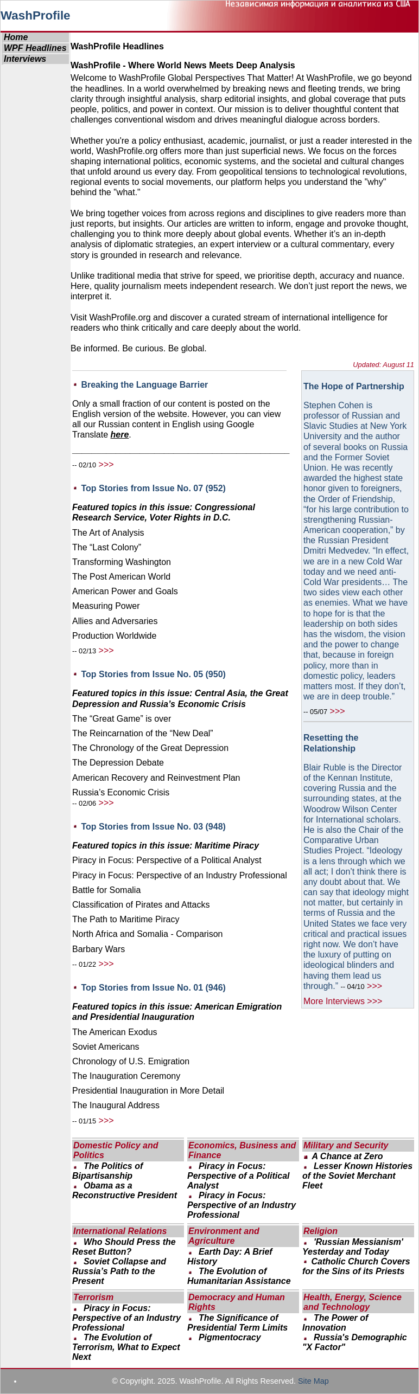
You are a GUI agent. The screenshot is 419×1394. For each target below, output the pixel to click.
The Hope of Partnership (353, 386)
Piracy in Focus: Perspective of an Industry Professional (241, 1205)
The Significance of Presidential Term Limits (237, 1322)
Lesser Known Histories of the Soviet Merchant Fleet (357, 1175)
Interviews (25, 58)
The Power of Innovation (335, 1322)
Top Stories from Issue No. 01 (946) (153, 987)
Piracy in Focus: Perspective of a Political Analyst (238, 1175)
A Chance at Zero (347, 1156)
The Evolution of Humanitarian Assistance (239, 1276)
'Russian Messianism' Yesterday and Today (352, 1246)
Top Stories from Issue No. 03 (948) (153, 826)
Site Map (313, 1381)
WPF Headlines (35, 48)
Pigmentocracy (230, 1337)
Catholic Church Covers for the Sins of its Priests (356, 1266)
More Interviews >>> (342, 1001)
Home (16, 37)
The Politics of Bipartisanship (107, 1170)
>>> (106, 464)
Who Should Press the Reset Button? (124, 1246)
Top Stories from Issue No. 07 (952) (153, 488)
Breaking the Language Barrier (144, 384)
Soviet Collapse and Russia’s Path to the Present (119, 1271)
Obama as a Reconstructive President (124, 1190)
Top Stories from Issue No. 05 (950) (153, 674)
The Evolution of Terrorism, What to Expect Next (126, 1347)
